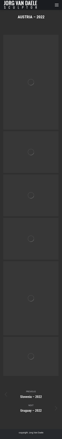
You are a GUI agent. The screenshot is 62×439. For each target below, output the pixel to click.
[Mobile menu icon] (57, 5)
